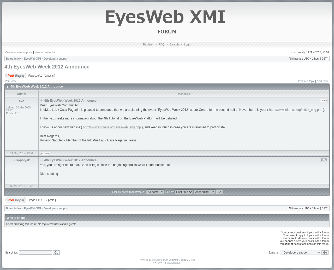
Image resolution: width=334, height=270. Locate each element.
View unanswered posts (18, 52)
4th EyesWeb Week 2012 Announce (47, 67)
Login (187, 44)
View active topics (45, 52)
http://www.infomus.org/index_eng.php (295, 110)
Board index (13, 58)
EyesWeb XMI (32, 58)
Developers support (56, 58)
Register (148, 44)
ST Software (173, 262)
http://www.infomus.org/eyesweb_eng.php (112, 127)
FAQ (162, 44)
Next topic (322, 81)
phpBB (155, 259)
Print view (10, 81)
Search (174, 44)
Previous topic (306, 81)
